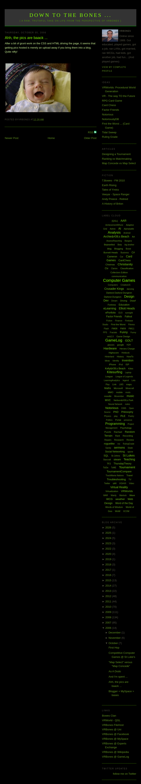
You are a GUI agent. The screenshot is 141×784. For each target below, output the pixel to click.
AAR (124, 220)
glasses (110, 345)
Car (121, 257)
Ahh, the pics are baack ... (26, 38)
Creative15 (125, 285)
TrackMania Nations (115, 475)
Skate (130, 448)
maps (129, 384)
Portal (118, 420)
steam (117, 459)
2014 (108, 585)
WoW (117, 511)
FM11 (131, 328)
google (120, 345)
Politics (109, 420)
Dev (106, 300)
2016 (108, 575)
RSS (91, 132)
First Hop (114, 647)
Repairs (107, 440)
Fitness (131, 324)
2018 (108, 564)
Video (131, 483)
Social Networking (115, 451)
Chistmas (110, 264)
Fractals (113, 332)
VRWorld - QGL (111, 720)
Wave (132, 495)
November (114, 637)
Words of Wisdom (114, 507)
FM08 (114, 328)
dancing (130, 289)
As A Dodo (115, 671)
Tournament (127, 467)
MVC (108, 400)
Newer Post (11, 138)
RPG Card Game (112, 100)
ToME (113, 467)
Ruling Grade (110, 136)
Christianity (125, 264)
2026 (108, 527)
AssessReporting (114, 241)
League (109, 376)
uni (114, 483)
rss (118, 444)
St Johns (115, 455)
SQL (106, 455)
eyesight (129, 313)
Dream (114, 301)
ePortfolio (110, 312)
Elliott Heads (127, 308)
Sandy (108, 448)
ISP (127, 364)
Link (114, 384)
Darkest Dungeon (112, 297)
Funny (124, 332)
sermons (119, 447)
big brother (129, 245)
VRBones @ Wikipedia (115, 752)
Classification (126, 268)
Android (127, 233)
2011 (108, 601)
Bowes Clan (109, 715)
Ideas (107, 361)
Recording (128, 436)
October (113, 643)
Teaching (129, 459)
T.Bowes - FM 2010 (113, 180)
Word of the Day (124, 503)
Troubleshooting (116, 479)
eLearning (109, 308)
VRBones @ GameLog (115, 756)
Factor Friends (110, 109)
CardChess (124, 260)
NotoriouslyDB (110, 119)
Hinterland (109, 357)
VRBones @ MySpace (115, 738)
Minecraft (130, 388)
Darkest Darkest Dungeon (119, 293)
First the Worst (118, 324)
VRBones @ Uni (111, 729)
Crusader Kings (114, 288)
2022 (108, 548)
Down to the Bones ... (70, 15)
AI (119, 228)
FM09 (123, 328)
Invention (127, 360)
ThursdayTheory (122, 463)
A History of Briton (112, 203)
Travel (129, 475)
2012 (108, 596)
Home (51, 138)
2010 (108, 606)
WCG (109, 499)
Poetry (131, 416)
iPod (121, 364)
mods (127, 392)
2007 (108, 622)
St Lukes (128, 455)
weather (120, 499)
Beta (120, 245)
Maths (107, 388)
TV (130, 479)
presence (128, 420)
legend (126, 380)
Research (119, 440)
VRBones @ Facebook (115, 734)
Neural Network (115, 404)
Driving (123, 300)
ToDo (105, 467)
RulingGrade (128, 444)
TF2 (109, 463)
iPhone (112, 364)
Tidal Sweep (109, 132)
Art (133, 236)
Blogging (118, 248)
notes (127, 404)
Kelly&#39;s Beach (115, 368)
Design (129, 296)
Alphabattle (129, 229)
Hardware (110, 348)
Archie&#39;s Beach (116, 236)
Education (124, 304)
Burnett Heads (111, 252)
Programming (115, 423)
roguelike (109, 443)
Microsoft (118, 388)
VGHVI (122, 483)
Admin (113, 229)
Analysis (114, 232)
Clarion (114, 268)
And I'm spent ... (118, 676)
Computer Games (119, 280)
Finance (118, 321)
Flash (106, 328)
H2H (129, 345)
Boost (128, 249)
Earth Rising (109, 185)
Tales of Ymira (110, 189)
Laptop (128, 372)
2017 (108, 569)
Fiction (109, 321)
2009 (108, 612)
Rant (117, 436)
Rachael (118, 432)
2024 (108, 538)
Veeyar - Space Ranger (115, 194)
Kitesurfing (114, 372)
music (130, 396)
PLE (123, 415)
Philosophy (127, 412)
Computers (113, 285)
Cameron (112, 256)
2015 (108, 580)
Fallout (128, 316)
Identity (116, 361)
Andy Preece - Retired (115, 199)
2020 (108, 553)
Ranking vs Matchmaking (116, 158)
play (116, 416)
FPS (105, 332)
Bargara (128, 241)
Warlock (123, 495)
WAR (105, 495)
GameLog (113, 340)
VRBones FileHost (113, 725)
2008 (108, 617)
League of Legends (124, 376)
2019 (108, 559)
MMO (110, 392)
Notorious (107, 114)
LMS (121, 384)
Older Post (90, 138)
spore (130, 451)
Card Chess (109, 105)
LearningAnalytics (112, 380)
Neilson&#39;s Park (123, 400)
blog (109, 248)
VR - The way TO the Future (118, 96)
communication (119, 276)
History (120, 356)
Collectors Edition (119, 272)
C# (133, 252)
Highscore (114, 352)
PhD (115, 411)
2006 (108, 627)
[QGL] (115, 221)
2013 (108, 590)
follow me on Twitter (124, 773)
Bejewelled (109, 244)
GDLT (129, 340)
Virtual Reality (119, 487)
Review (130, 440)
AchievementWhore (114, 225)
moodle (107, 396)
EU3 (120, 313)
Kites (130, 368)
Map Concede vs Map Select (119, 163)
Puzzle (107, 432)
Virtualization (111, 491)
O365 (123, 408)
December (114, 632)
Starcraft (107, 460)
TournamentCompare (119, 471)
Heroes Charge (127, 348)
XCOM (126, 511)
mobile (119, 392)
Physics (107, 416)
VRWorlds (127, 491)
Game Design (123, 336)
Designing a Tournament (116, 154)
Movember (119, 396)
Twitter (107, 483)
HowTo (130, 356)
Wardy (114, 495)
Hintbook (125, 353)
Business (125, 253)
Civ (106, 268)
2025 (108, 532)
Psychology (126, 428)
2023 (108, 543)
